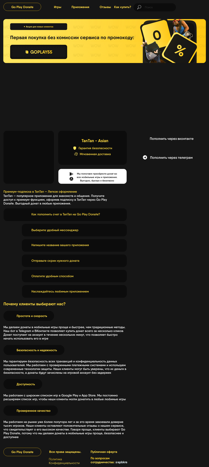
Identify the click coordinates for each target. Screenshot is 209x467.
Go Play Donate (22, 7)
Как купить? (122, 7)
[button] (71, 179)
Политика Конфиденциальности (64, 461)
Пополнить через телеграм (171, 157)
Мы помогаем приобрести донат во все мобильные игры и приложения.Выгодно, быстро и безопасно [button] (97, 177)
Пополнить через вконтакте (172, 138)
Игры (57, 7)
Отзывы (105, 7)
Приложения (80, 7)
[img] (193, 6)
